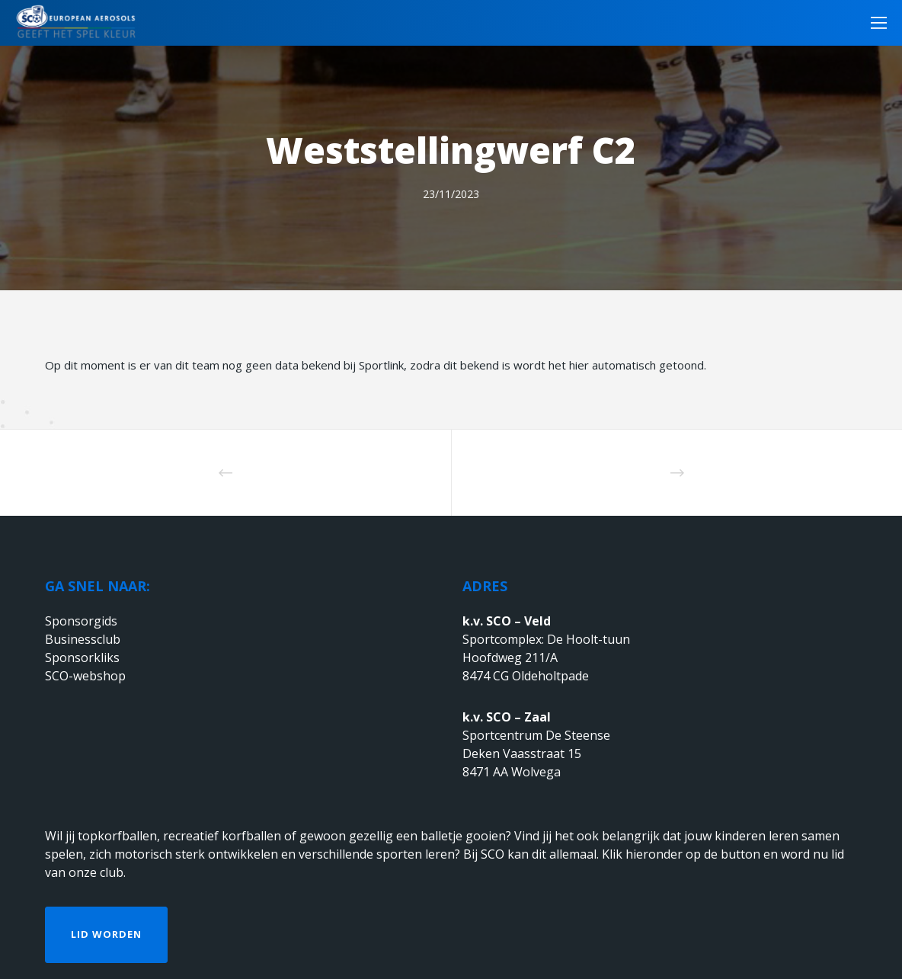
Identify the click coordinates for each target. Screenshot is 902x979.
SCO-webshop (85, 675)
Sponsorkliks (82, 657)
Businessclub (82, 639)
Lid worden (106, 934)
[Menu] (874, 23)
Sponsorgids (81, 621)
